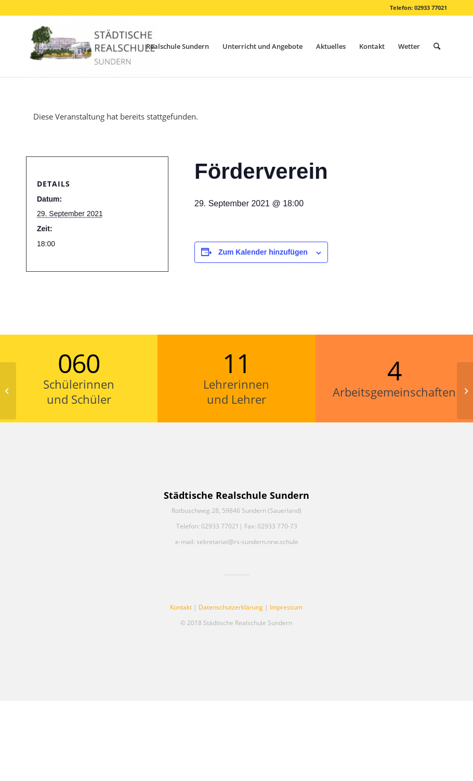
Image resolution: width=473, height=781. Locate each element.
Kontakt (181, 607)
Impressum (286, 607)
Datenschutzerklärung (231, 607)
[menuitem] (177, 46)
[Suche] (437, 46)
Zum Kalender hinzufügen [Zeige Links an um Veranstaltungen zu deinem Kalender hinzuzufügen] (263, 252)
